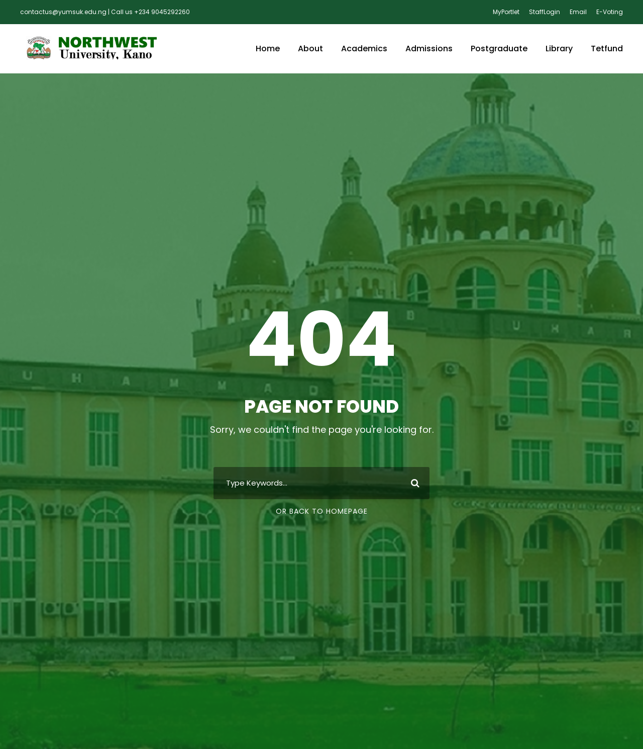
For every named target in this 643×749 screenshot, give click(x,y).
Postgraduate (499, 48)
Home (268, 48)
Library (559, 48)
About (310, 48)
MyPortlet (506, 12)
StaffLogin (544, 12)
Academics (364, 48)
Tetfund (607, 48)
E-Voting (609, 12)
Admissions (429, 48)
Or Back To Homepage (322, 511)
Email (578, 12)
